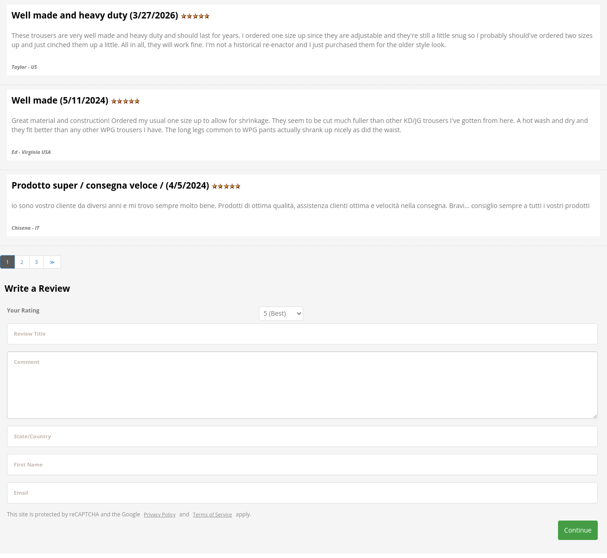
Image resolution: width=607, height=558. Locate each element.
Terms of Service (212, 514)
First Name (28, 464)
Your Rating (23, 310)
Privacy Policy (160, 514)
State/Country (32, 436)
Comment (27, 361)
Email (21, 492)
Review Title (30, 333)
